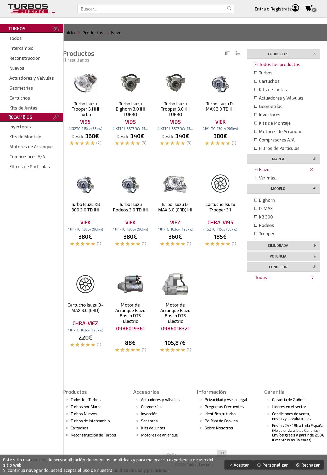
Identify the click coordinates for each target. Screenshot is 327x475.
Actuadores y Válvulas (31, 77)
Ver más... (265, 177)
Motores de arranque (159, 435)
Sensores (149, 420)
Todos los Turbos (86, 399)
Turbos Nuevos (84, 413)
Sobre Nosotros (219, 427)
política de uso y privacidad (141, 470)
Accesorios (146, 392)
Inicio (69, 32)
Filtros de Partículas (29, 166)
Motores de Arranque (31, 146)
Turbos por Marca (86, 406)
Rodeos (263, 225)
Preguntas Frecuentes (224, 406)
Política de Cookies (221, 420)
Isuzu (116, 32)
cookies (38, 459)
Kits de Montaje (25, 136)
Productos (92, 32)
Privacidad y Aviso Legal (226, 399)
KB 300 (263, 216)
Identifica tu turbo (220, 413)
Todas (284, 277)
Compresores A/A (27, 156)
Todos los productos (276, 64)
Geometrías (21, 87)
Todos (15, 38)
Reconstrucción (25, 58)
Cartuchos (19, 97)
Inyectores (20, 126)
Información (211, 392)
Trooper (264, 233)
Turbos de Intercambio (90, 420)
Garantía (274, 392)
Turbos (263, 72)
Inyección (149, 413)
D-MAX (263, 208)
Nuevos (16, 67)
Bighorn (264, 200)
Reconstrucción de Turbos (93, 435)
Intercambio (21, 48)
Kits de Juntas (23, 107)
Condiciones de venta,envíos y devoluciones (291, 416)
